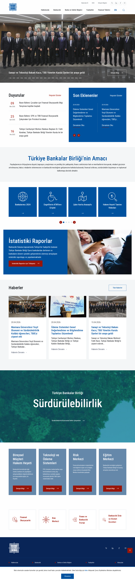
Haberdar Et (84, 3)
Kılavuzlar (120, 562)
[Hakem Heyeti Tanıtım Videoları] (112, 202)
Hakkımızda (45, 10)
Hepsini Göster (55, 95)
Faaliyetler (90, 10)
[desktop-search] (123, 10)
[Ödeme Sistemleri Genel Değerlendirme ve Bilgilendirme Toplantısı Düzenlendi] (84, 117)
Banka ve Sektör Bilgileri (73, 10)
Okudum (67, 576)
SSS (93, 3)
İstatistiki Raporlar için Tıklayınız (23, 264)
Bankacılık (57, 10)
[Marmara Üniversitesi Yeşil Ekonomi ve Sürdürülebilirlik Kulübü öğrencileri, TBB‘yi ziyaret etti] (113, 117)
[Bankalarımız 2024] (23, 202)
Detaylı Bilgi (115, 73)
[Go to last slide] (4, 50)
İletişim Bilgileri (102, 3)
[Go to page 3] (69, 222)
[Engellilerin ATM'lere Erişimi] (52, 202)
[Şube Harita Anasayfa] (82, 202)
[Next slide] (131, 50)
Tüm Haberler (117, 288)
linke (86, 570)
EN (115, 10)
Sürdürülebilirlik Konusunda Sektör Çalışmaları (66, 420)
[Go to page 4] (71, 222)
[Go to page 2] (66, 222)
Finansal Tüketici (104, 10)
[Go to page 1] (63, 222)
